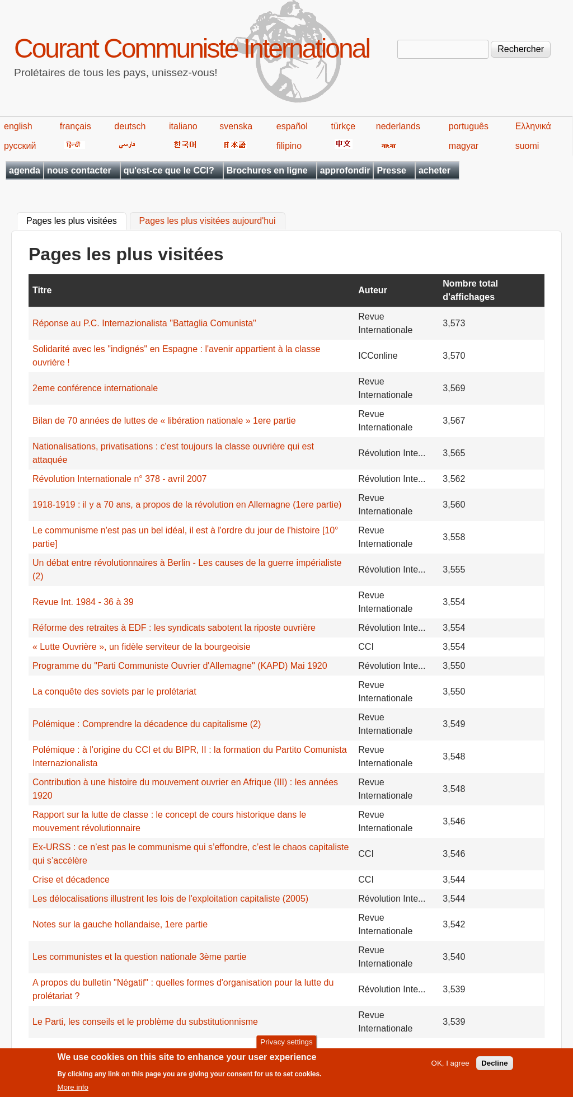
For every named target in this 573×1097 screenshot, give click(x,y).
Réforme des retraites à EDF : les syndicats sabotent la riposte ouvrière (174, 627)
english (18, 126)
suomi (527, 146)
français (75, 126)
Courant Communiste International (191, 48)
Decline (494, 1067)
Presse (391, 170)
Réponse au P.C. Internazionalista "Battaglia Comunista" (144, 323)
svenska (235, 126)
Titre (41, 290)
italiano (183, 126)
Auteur (372, 290)
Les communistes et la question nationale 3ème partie (139, 957)
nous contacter (79, 170)
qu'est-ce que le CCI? (169, 170)
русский (20, 146)
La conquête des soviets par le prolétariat (114, 691)
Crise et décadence (71, 879)
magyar (463, 146)
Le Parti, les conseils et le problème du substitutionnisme (145, 1021)
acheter (434, 170)
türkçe (343, 126)
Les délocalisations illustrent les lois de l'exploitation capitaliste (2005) (170, 898)
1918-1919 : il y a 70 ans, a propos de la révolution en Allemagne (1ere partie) (186, 504)
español (292, 126)
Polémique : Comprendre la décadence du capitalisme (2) (146, 724)
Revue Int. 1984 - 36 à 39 (83, 602)
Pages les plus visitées (76, 220)
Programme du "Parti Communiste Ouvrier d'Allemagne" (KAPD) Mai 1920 (179, 666)
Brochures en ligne (267, 170)
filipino (289, 146)
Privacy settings (286, 1046)
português (469, 126)
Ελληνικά (533, 126)
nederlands (398, 126)
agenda (24, 170)
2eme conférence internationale (95, 388)
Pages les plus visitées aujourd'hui (207, 221)
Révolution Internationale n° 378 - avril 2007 (119, 479)
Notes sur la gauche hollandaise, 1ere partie (120, 924)
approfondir (345, 170)
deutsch (129, 126)
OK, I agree (450, 1067)
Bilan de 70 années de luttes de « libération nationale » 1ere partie (164, 420)
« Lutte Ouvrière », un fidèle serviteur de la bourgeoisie (141, 646)
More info (72, 1091)
